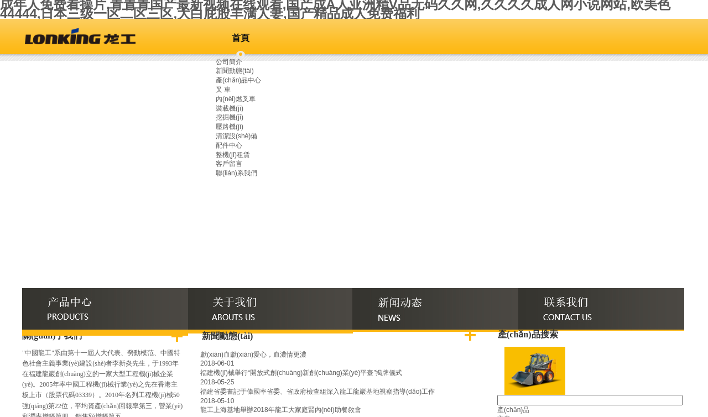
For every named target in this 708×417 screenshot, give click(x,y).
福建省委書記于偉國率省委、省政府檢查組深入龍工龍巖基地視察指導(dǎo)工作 (317, 391)
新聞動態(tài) (235, 71)
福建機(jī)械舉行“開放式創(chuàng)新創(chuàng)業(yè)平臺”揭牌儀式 (301, 373)
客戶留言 (229, 164)
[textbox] (590, 400)
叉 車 (223, 89)
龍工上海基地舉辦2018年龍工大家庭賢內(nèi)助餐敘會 (280, 410)
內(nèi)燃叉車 (236, 99)
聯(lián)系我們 (236, 173)
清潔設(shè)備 (236, 136)
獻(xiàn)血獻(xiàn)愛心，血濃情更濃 (253, 354)
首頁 (240, 38)
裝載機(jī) (229, 108)
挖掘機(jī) (229, 117)
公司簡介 (229, 62)
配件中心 (229, 145)
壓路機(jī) (229, 127)
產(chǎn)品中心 (238, 80)
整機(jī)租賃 (233, 155)
